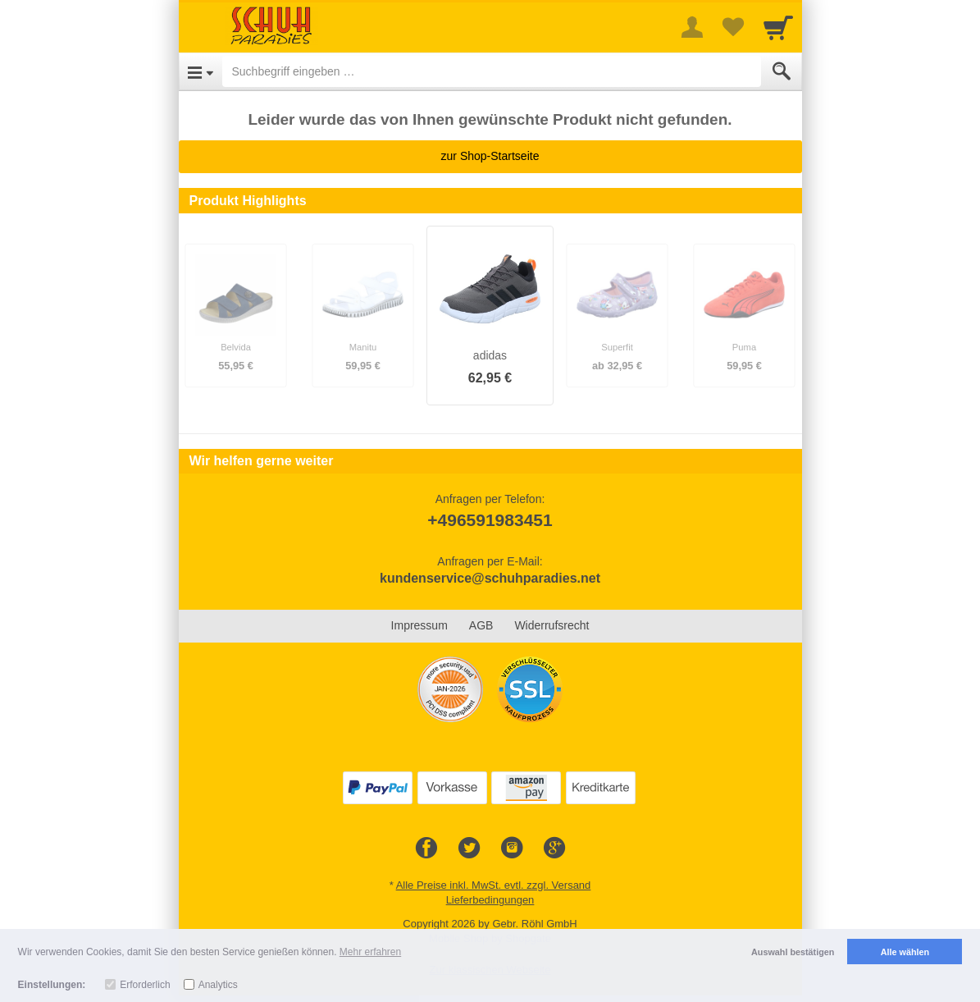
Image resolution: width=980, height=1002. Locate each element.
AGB (481, 625)
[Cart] (778, 27)
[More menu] (692, 27)
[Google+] (554, 848)
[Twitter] (469, 848)
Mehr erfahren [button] (370, 952)
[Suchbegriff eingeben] (491, 71)
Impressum (419, 625)
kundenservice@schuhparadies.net (490, 578)
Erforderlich (145, 985)
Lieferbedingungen (490, 900)
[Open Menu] (200, 71)
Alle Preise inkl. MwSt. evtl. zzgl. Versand (493, 885)
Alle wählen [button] (905, 952)
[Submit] (781, 71)
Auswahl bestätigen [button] (792, 952)
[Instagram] (511, 848)
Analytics (218, 985)
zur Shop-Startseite (490, 155)
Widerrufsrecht (551, 625)
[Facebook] (426, 848)
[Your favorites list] (733, 27)
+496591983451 (489, 519)
